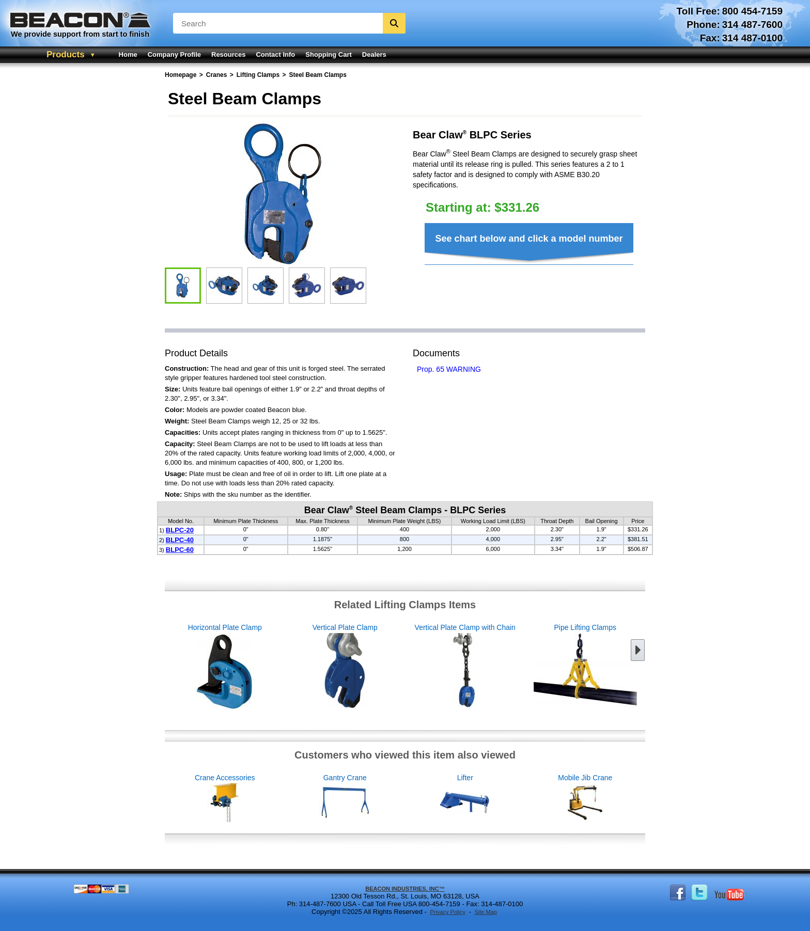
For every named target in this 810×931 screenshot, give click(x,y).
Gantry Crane (400, 799)
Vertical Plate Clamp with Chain (410, 667)
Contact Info (275, 54)
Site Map (485, 912)
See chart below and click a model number (528, 238)
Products (65, 54)
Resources (228, 54)
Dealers (374, 54)
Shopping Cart (328, 54)
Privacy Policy (447, 912)
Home (128, 54)
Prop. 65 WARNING (449, 369)
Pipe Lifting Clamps (530, 667)
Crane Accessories (280, 799)
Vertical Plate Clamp (290, 667)
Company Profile (174, 54)
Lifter (520, 799)
